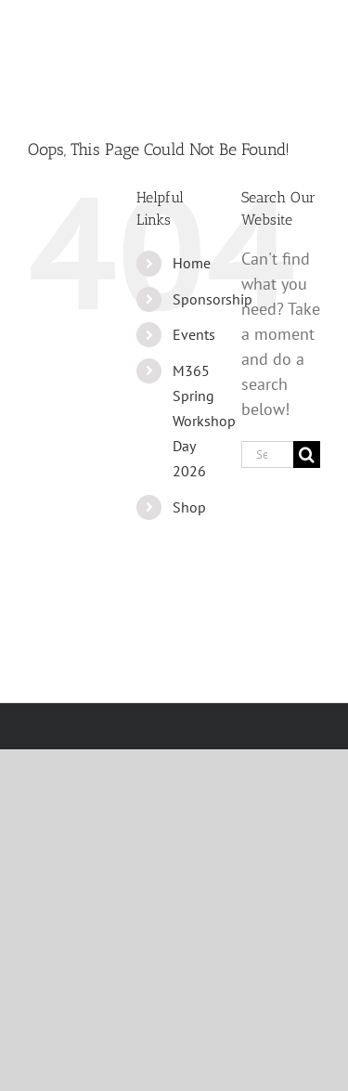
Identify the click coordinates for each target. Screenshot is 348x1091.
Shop (189, 507)
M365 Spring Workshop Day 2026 (204, 421)
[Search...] (267, 454)
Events (194, 334)
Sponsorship (212, 299)
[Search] (306, 454)
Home (192, 262)
